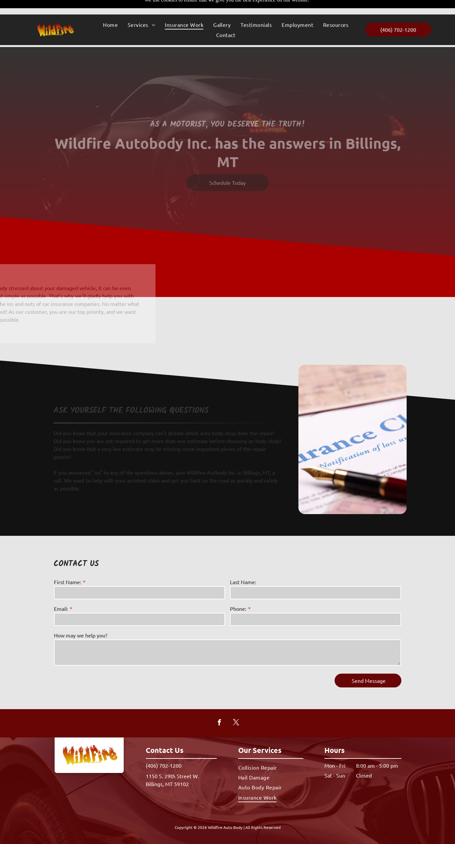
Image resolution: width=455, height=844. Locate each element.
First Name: (67, 565)
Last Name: (243, 565)
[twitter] (236, 706)
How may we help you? (80, 618)
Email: (61, 592)
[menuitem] (110, 10)
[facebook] (219, 706)
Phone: (238, 592)
